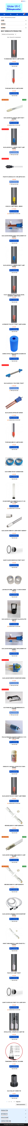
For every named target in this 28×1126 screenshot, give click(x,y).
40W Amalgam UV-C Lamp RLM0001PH (14, 825)
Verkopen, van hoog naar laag (9, 34)
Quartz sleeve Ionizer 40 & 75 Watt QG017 (14, 560)
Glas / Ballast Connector (14, 1091)
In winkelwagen (14, 63)
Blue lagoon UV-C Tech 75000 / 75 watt (14, 383)
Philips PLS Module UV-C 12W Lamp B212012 (14, 176)
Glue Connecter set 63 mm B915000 (14, 471)
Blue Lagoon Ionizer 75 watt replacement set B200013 (14, 236)
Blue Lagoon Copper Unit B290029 (14, 412)
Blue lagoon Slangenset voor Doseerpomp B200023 (14, 914)
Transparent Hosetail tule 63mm (14, 1061)
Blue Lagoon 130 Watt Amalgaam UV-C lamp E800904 (14, 855)
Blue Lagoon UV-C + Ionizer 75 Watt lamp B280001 (14, 148)
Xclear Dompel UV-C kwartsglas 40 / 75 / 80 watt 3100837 (14, 502)
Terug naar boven (21, 1104)
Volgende (18, 1101)
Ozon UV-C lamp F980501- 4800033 (14, 206)
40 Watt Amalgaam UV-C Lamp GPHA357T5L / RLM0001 (14, 944)
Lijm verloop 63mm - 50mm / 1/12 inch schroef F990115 (14, 590)
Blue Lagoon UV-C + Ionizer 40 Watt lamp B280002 (14, 266)
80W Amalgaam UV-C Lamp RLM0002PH (14, 884)
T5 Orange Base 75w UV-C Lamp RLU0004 (14, 58)
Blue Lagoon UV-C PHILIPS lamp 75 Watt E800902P (14, 118)
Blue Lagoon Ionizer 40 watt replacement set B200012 (14, 649)
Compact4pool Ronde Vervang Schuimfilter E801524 (14, 354)
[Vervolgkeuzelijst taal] (23, 1)
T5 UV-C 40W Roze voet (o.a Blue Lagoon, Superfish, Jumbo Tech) (14, 295)
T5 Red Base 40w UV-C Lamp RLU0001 (14, 442)
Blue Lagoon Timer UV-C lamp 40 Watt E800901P (14, 530)
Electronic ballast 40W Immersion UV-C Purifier (14, 708)
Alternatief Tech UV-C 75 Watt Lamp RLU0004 (14, 324)
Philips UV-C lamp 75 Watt (14, 973)
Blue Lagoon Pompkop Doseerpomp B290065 (14, 678)
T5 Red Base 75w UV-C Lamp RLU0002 (14, 88)
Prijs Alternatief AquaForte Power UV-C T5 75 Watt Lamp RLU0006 (14, 738)
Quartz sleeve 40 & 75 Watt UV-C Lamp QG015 (14, 1002)
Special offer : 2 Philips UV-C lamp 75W (14, 1032)
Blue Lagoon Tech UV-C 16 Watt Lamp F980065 (14, 796)
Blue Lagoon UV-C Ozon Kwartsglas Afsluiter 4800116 (14, 620)
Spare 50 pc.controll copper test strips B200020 (14, 767)
